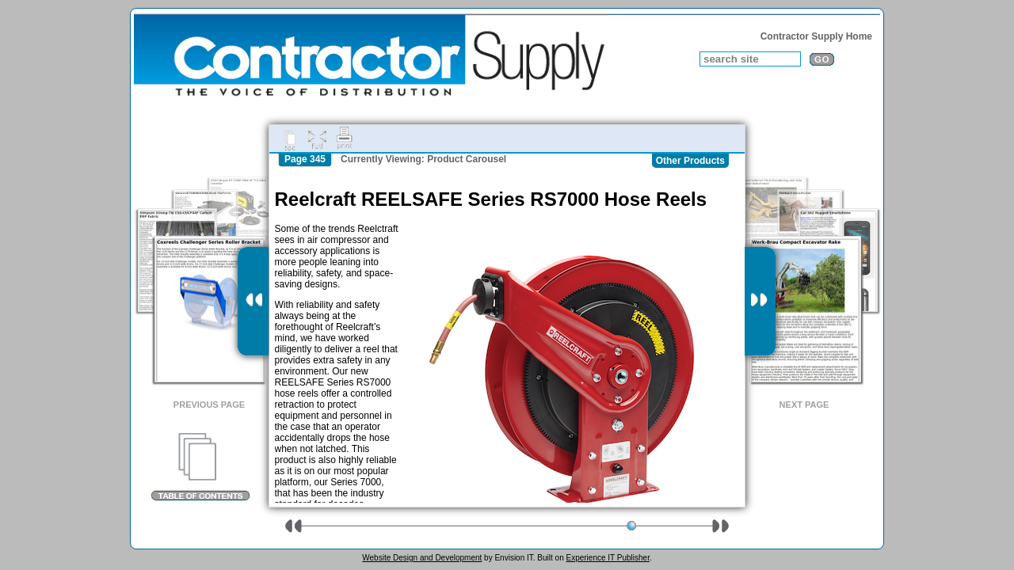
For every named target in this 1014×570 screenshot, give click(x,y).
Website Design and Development (422, 557)
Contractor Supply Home (816, 36)
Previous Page (209, 404)
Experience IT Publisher (607, 557)
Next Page (804, 404)
